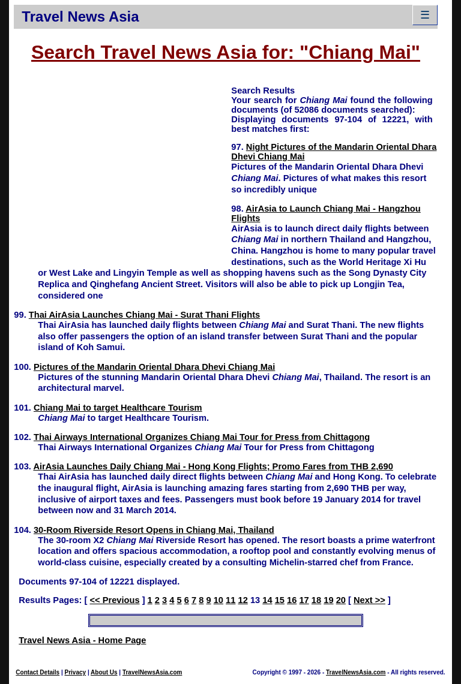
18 (316, 600)
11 (230, 600)
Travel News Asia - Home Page (82, 640)
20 (341, 600)
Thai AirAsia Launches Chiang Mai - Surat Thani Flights (144, 315)
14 (267, 600)
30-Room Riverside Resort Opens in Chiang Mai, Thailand (154, 530)
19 (328, 600)
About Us (104, 672)
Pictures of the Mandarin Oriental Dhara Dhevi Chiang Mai (154, 367)
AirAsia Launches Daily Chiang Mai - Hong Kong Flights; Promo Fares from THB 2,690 (213, 466)
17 (304, 600)
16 (292, 600)
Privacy (75, 672)
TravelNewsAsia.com (152, 672)
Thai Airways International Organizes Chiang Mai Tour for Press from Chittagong (202, 437)
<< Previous (114, 600)
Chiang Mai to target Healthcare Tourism (118, 407)
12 (243, 600)
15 (280, 600)
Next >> (369, 600)
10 (218, 600)
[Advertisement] (122, 168)
